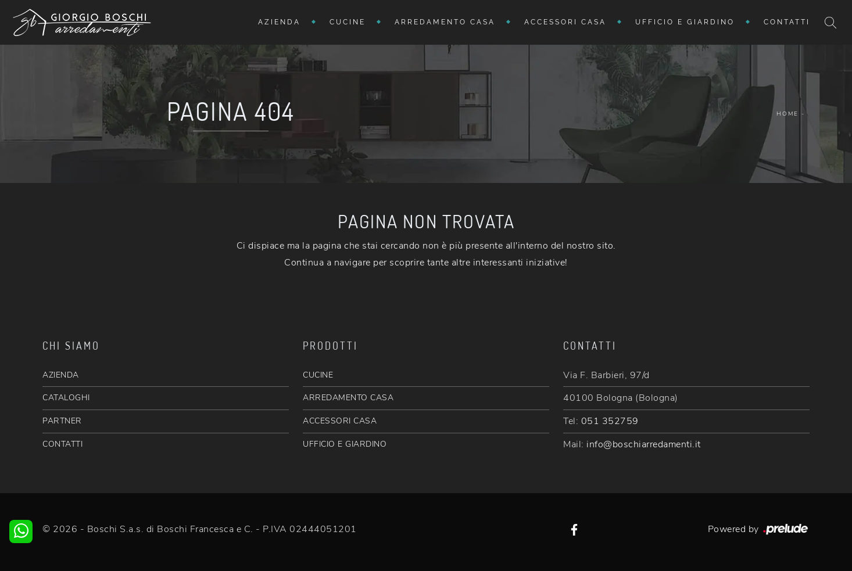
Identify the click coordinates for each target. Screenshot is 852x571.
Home (787, 114)
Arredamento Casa (445, 22)
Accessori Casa (565, 22)
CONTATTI (62, 444)
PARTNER (62, 420)
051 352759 (610, 421)
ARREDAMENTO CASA (348, 397)
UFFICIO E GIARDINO (344, 444)
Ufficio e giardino (685, 22)
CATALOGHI (66, 397)
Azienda (279, 22)
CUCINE (318, 374)
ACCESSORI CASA (340, 420)
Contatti (787, 22)
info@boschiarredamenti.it (643, 444)
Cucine (348, 22)
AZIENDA (60, 374)
